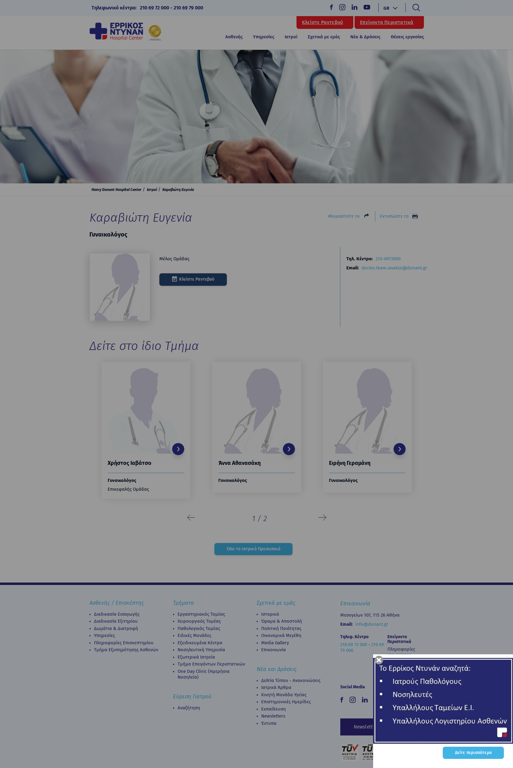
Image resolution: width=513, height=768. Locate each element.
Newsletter (365, 727)
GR (386, 8)
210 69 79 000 (188, 8)
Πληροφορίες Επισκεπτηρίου (124, 642)
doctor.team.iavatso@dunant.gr (394, 268)
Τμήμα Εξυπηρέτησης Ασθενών (126, 649)
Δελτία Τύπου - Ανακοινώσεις (291, 680)
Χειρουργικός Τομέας (199, 621)
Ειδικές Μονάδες (194, 635)
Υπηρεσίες (104, 635)
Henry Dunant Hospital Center (116, 190)
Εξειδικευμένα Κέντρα (200, 642)
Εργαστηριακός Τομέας (201, 614)
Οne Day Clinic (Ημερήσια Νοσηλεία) (204, 674)
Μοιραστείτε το (344, 216)
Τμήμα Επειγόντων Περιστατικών (211, 664)
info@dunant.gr (371, 624)
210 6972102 (399, 667)
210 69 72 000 (154, 8)
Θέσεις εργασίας (407, 37)
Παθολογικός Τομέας (199, 628)
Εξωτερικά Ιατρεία (196, 657)
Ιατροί (291, 37)
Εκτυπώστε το (394, 216)
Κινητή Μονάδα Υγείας (284, 694)
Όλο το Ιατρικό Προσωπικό (253, 549)
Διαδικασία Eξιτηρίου (116, 621)
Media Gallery (275, 642)
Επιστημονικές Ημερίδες (286, 701)
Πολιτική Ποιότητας (281, 628)
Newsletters (273, 716)
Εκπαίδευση (273, 709)
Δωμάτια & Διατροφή (116, 628)
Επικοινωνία (273, 649)
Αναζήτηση (189, 708)
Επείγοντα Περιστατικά (386, 22)
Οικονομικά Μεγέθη (281, 635)
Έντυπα (268, 723)
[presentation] (191, 518)
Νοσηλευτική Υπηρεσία (201, 649)
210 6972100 (399, 655)
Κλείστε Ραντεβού (322, 22)
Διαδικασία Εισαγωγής (117, 614)
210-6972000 (388, 258)
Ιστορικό (270, 614)
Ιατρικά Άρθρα (276, 687)
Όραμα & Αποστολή (281, 621)
